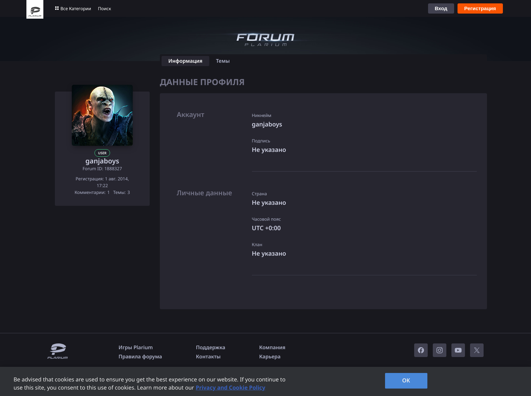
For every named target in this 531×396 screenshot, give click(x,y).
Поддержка (211, 347)
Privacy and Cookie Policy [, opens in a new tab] (230, 387)
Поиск (104, 8)
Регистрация (480, 8)
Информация (185, 61)
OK (406, 380)
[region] (265, 381)
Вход (441, 8)
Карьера (269, 356)
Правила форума (140, 356)
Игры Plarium (136, 347)
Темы (223, 61)
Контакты (208, 356)
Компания (272, 347)
